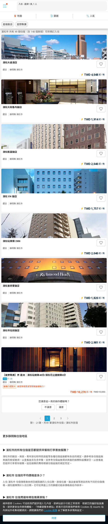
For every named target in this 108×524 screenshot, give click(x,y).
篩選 (54, 15)
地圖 (18, 15)
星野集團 (21, 24)
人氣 (91, 15)
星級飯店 (7, 24)
